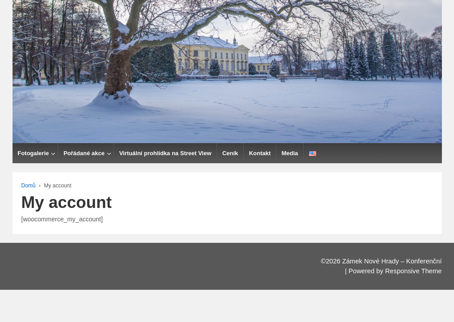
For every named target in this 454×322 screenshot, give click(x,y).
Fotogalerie (92, 153)
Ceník (289, 153)
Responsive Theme (413, 271)
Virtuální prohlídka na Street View (224, 153)
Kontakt (319, 153)
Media (349, 153)
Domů (28, 185)
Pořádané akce (143, 153)
